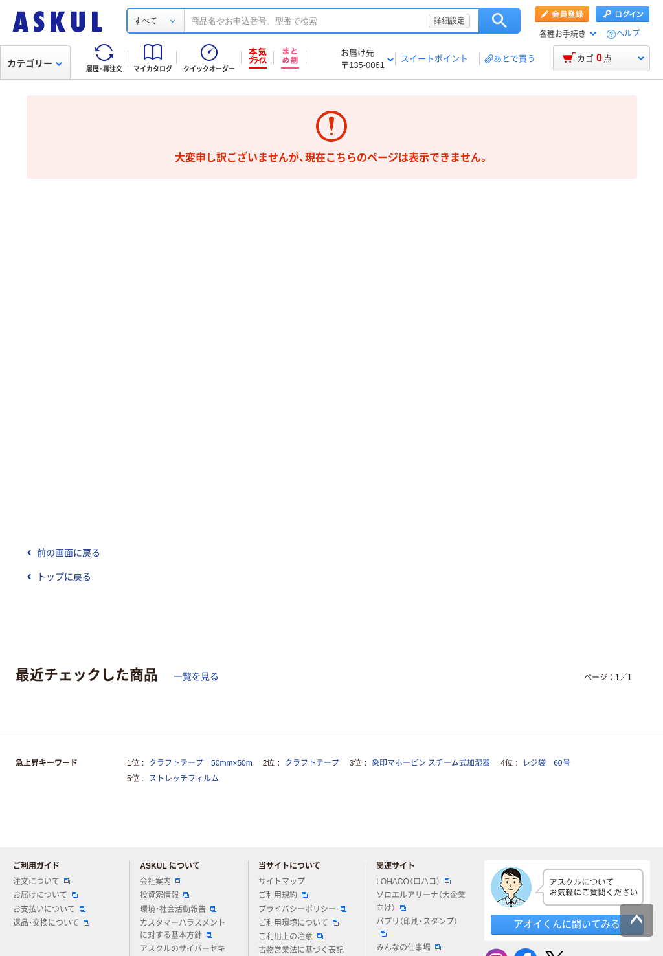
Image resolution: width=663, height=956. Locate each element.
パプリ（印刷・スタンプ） (417, 927)
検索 (499, 21)
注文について (41, 881)
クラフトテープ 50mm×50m (201, 763)
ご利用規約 (283, 895)
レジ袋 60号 (546, 763)
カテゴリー (34, 63)
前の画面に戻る (63, 553)
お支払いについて (49, 909)
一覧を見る (196, 676)
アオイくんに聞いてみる (566, 923)
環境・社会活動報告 (178, 909)
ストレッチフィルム (184, 778)
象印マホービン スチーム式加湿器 (431, 763)
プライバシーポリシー (302, 909)
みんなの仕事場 (408, 947)
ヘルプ (628, 34)
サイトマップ (281, 881)
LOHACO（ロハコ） (413, 881)
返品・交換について (51, 923)
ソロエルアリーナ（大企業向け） (421, 901)
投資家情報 (164, 895)
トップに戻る (59, 577)
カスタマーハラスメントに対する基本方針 (182, 929)
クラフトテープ (312, 763)
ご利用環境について (298, 923)
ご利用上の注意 (290, 936)
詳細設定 (449, 21)
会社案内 (160, 881)
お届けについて (45, 895)
